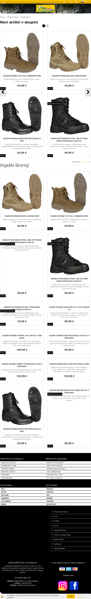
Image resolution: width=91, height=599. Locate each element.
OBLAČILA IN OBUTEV (8, 463)
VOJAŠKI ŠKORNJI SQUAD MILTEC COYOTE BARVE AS (69, 308)
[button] (88, 92)
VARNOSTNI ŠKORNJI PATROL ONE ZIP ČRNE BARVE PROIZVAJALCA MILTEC (69, 139)
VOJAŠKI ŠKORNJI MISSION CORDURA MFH (69, 76)
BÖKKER (50, 498)
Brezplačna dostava (55, 104)
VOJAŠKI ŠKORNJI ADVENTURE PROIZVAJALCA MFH (22, 139)
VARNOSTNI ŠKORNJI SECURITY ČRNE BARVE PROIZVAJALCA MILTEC (22, 308)
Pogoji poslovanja (60, 530)
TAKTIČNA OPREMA (7, 469)
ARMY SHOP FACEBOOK (55, 466)
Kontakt (56, 521)
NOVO (50, 88)
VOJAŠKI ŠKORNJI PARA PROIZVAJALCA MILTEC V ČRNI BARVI (69, 336)
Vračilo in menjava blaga (62, 535)
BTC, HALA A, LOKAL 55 (55, 478)
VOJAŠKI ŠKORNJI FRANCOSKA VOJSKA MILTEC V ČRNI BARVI (69, 391)
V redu (70, 596)
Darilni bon (57, 544)
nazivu (88, 162)
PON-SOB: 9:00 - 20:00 (54, 475)
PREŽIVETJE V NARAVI (8, 472)
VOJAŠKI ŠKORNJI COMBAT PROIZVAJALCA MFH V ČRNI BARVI (22, 365)
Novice (56, 526)
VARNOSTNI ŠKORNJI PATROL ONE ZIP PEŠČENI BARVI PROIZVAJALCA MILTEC (22, 241)
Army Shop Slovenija (61, 512)
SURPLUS (50, 492)
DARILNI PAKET (59, 539)
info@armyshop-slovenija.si (56, 469)
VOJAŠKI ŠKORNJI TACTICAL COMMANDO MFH (22, 76)
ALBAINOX (5, 498)
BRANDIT (50, 489)
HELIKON (50, 501)
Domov (2, 17)
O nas (56, 516)
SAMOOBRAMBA (6, 478)
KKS (48, 495)
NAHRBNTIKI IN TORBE (8, 466)
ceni (82, 162)
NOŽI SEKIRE (5, 475)
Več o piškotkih (80, 596)
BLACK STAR (51, 504)
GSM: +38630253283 (54, 472)
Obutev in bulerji (12, 17)
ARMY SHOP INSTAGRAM (55, 463)
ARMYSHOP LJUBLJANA (56, 458)
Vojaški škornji (25, 17)
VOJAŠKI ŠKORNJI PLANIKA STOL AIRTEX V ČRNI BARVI (22, 336)
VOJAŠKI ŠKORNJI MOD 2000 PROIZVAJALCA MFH (69, 364)
